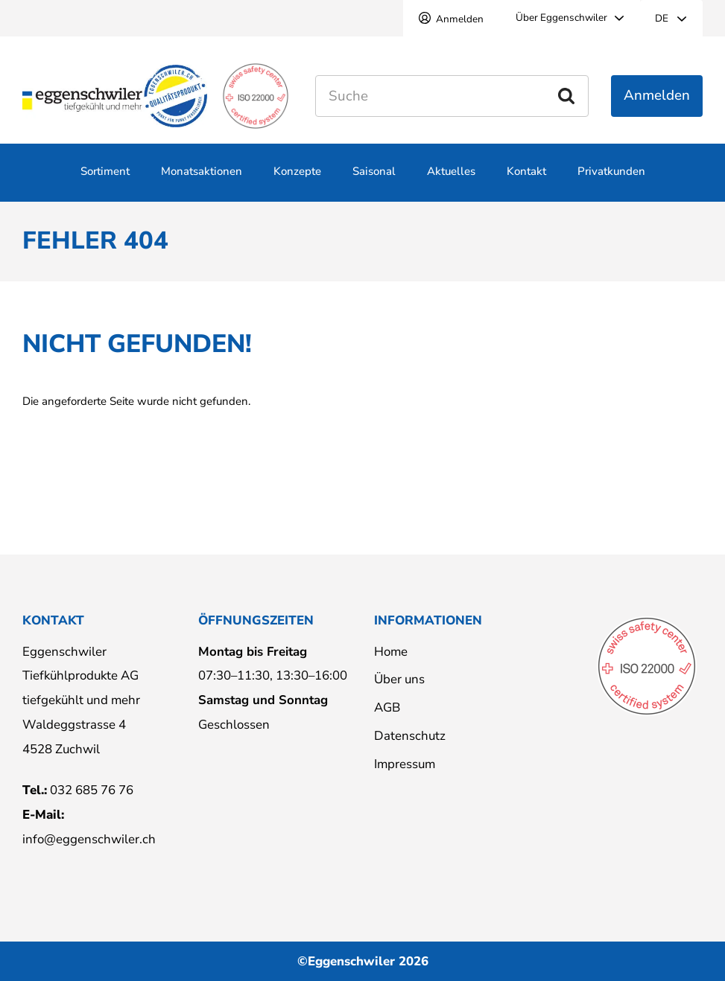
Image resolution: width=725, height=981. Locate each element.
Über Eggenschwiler (561, 17)
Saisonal (374, 180)
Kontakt (526, 180)
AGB (387, 707)
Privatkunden (611, 180)
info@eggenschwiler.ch (89, 839)
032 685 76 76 (91, 790)
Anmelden (460, 19)
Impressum (404, 764)
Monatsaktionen (201, 180)
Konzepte (297, 180)
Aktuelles (451, 180)
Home (391, 651)
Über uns (399, 679)
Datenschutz (410, 735)
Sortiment (105, 180)
